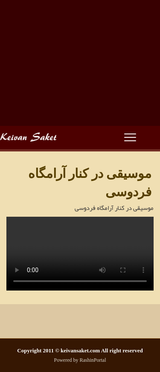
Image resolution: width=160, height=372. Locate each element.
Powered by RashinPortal (80, 360)
